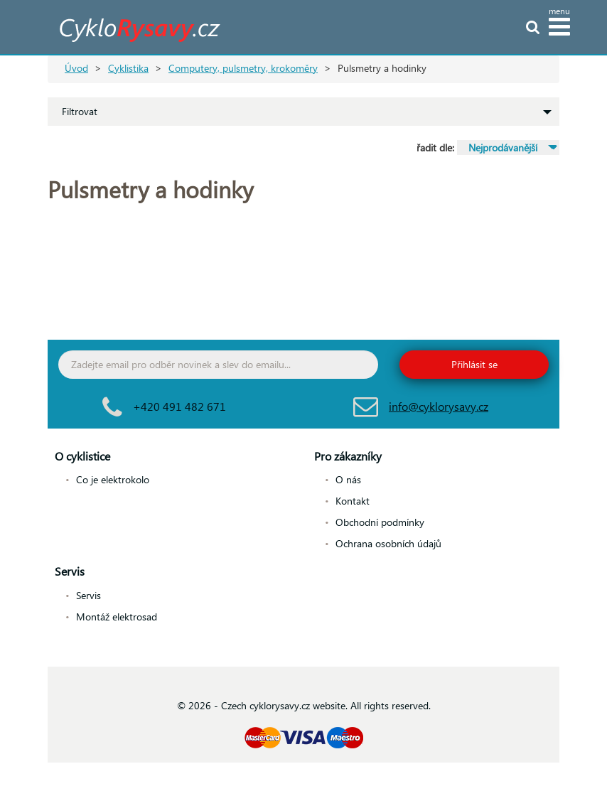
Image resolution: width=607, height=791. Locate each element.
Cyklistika (128, 68)
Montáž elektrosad (116, 616)
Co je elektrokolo (112, 479)
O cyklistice (82, 455)
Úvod (76, 68)
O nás (348, 479)
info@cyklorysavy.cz (438, 406)
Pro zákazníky (348, 455)
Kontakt (352, 500)
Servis (70, 571)
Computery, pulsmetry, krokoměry (243, 68)
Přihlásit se (474, 364)
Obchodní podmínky (379, 522)
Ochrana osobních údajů (388, 543)
